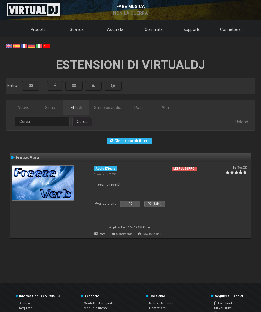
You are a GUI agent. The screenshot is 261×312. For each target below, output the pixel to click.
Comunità (154, 29)
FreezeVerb (27, 157)
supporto (192, 29)
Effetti (76, 107)
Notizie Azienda (161, 303)
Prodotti (38, 29)
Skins (50, 107)
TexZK (242, 168)
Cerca (82, 121)
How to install (151, 234)
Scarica (77, 29)
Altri (165, 107)
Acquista (115, 29)
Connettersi (231, 29)
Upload (241, 122)
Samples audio (107, 107)
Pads (139, 107)
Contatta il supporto (99, 303)
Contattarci (157, 308)
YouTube (223, 308)
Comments (124, 234)
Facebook (223, 303)
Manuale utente (96, 308)
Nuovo (24, 107)
